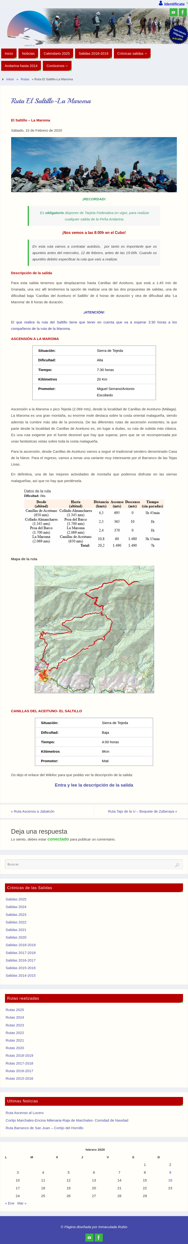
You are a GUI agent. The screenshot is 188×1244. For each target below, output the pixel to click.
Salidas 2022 (16, 922)
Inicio (10, 79)
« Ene (9, 1203)
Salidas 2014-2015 (21, 975)
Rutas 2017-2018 (19, 1063)
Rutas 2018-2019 (19, 1055)
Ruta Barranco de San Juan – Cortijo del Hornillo (44, 1128)
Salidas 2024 (16, 907)
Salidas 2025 (16, 899)
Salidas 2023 (16, 915)
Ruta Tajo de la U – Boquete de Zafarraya (142, 811)
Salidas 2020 (16, 937)
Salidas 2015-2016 (21, 968)
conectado (58, 839)
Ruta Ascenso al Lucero (25, 1113)
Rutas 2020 (15, 1048)
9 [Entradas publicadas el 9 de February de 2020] (170, 1172)
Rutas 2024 (15, 1017)
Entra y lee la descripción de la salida (94, 785)
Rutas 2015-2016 (19, 1078)
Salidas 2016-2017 (21, 960)
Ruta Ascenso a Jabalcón (33, 811)
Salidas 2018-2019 (21, 945)
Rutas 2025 (15, 1010)
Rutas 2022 (15, 1033)
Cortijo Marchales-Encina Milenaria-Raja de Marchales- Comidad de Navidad (67, 1120)
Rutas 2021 (15, 1040)
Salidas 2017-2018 (21, 953)
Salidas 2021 (16, 930)
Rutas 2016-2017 (19, 1071)
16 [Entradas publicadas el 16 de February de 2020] (170, 1180)
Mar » (22, 1203)
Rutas (25, 79)
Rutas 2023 (15, 1025)
